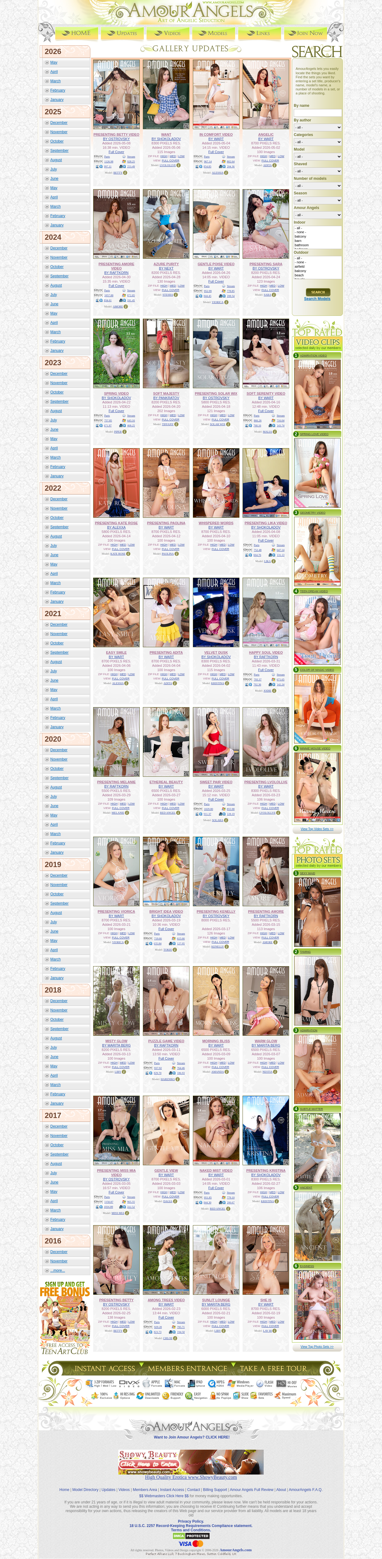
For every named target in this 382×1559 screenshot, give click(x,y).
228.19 (231, 813)
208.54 (231, 295)
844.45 (207, 295)
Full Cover (116, 151)
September (59, 150)
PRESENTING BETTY (116, 1300)
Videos (124, 1484)
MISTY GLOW (116, 1041)
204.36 (231, 166)
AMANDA (217, 1071)
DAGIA (167, 1200)
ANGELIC (266, 134)
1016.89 (108, 1206)
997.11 (107, 166)
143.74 (280, 425)
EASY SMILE (116, 652)
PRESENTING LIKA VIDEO (266, 523)
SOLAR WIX (217, 423)
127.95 (181, 943)
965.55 (131, 1201)
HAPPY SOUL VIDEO (266, 652)
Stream (131, 156)
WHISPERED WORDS (216, 523)
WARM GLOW (266, 1041)
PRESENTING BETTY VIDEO (116, 134)
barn (318, 241)
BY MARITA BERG (116, 1045)
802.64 (231, 161)
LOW (181, 155)
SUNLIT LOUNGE (216, 1300)
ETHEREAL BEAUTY (166, 782)
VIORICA (218, 301)
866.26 (257, 420)
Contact (193, 1484)
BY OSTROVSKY (116, 138)
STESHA (167, 294)
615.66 (181, 938)
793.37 (257, 679)
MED (173, 155)
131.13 (280, 554)
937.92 (158, 1067)
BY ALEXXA (116, 527)
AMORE (118, 306)
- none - (318, 232)
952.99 (208, 290)
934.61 (108, 300)
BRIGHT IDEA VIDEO (166, 911)
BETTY (117, 172)
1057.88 (108, 295)
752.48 (257, 549)
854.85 (207, 166)
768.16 (257, 425)
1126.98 (108, 161)
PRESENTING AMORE (266, 911)
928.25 (131, 161)
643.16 (131, 420)
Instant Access (172, 1484)
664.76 (257, 554)
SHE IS (265, 1300)
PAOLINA (168, 553)
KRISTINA (217, 682)
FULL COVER (170, 160)
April (54, 71)
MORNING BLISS (216, 1041)
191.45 (131, 300)
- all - (318, 228)
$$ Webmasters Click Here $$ (164, 1491)
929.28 (158, 1326)
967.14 (208, 161)
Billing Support (215, 1484)
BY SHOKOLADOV (166, 138)
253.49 (131, 166)
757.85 (108, 420)
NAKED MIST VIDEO (216, 1170)
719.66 (158, 938)
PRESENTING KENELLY (216, 911)
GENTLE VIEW (166, 1170)
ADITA (267, 164)
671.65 (280, 679)
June (54, 178)
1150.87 (108, 1201)
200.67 (231, 1202)
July (53, 169)
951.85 (208, 1197)
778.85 (231, 290)
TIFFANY (168, 423)
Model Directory (85, 1484)
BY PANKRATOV (166, 397)
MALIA (267, 431)
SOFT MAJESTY (166, 393)
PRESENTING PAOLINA (166, 523)
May (53, 62)
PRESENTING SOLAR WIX (216, 393)
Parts (107, 156)
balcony (318, 236)
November (58, 132)
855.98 (231, 808)
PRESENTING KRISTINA (266, 1170)
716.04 (280, 420)
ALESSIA (217, 172)
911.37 (207, 813)
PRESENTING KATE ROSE (116, 523)
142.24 (280, 684)
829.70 (157, 1072)
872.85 (131, 295)
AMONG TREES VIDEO (166, 1300)
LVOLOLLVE (168, 164)
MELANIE (118, 812)
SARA (267, 294)
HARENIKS (168, 1078)
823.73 (157, 1331)
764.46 (181, 1067)
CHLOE (167, 1337)
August (56, 159)
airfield (318, 267)
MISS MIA (117, 1212)
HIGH (164, 155)
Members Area (145, 1484)
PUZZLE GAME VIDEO (166, 1041)
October (57, 141)
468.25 (131, 425)
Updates (109, 1484)
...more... (57, 1270)
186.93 (181, 1072)
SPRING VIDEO (116, 393)
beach (318, 275)
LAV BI (267, 1330)
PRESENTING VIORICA (116, 911)
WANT (166, 134)
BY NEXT (166, 268)
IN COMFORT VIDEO (216, 134)
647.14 (280, 549)
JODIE (267, 690)
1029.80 (208, 808)
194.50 (181, 1331)
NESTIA (267, 1071)
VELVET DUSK (216, 652)
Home (64, 1484)
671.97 (108, 425)
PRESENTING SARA (265, 264)
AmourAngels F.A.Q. (306, 1484)
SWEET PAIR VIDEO (216, 782)
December (58, 122)
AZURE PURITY (166, 264)
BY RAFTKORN (116, 272)
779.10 (231, 1197)
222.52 (131, 1206)
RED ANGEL (167, 812)
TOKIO (167, 949)
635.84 (157, 943)
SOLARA (217, 819)
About (281, 1484)
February (57, 90)
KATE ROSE (118, 553)
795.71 (181, 1326)
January (57, 99)
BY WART (216, 138)
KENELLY (217, 946)
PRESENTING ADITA (166, 652)
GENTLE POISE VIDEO (216, 264)
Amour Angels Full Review (251, 1484)
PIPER (118, 431)
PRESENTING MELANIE (116, 782)
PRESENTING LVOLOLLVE (266, 782)
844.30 (207, 1202)
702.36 (257, 684)
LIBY (118, 1071)
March (55, 81)
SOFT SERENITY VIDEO (266, 393)
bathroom (318, 245)
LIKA (267, 560)
